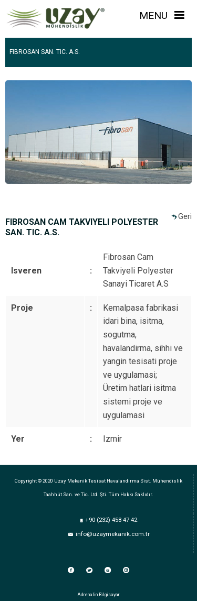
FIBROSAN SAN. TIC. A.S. (44, 52)
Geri (185, 216)
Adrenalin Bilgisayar (98, 594)
